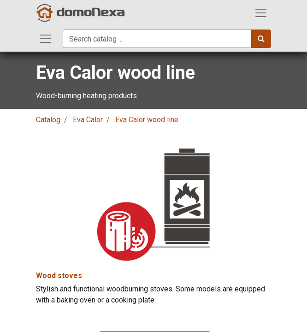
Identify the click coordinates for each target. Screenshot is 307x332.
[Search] (261, 39)
